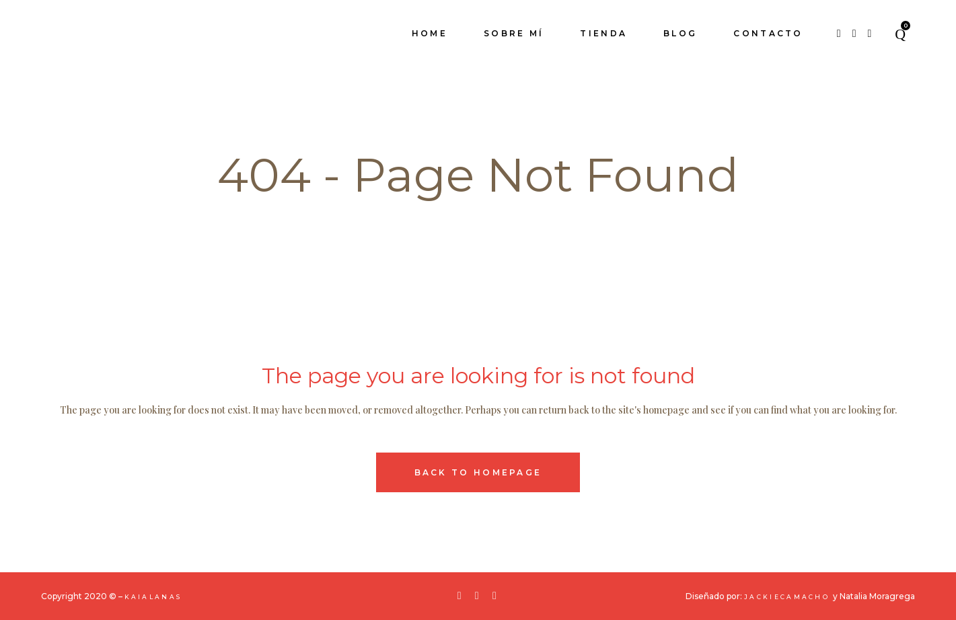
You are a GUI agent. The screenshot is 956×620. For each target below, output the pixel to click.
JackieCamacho (788, 596)
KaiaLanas (153, 596)
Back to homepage (478, 472)
